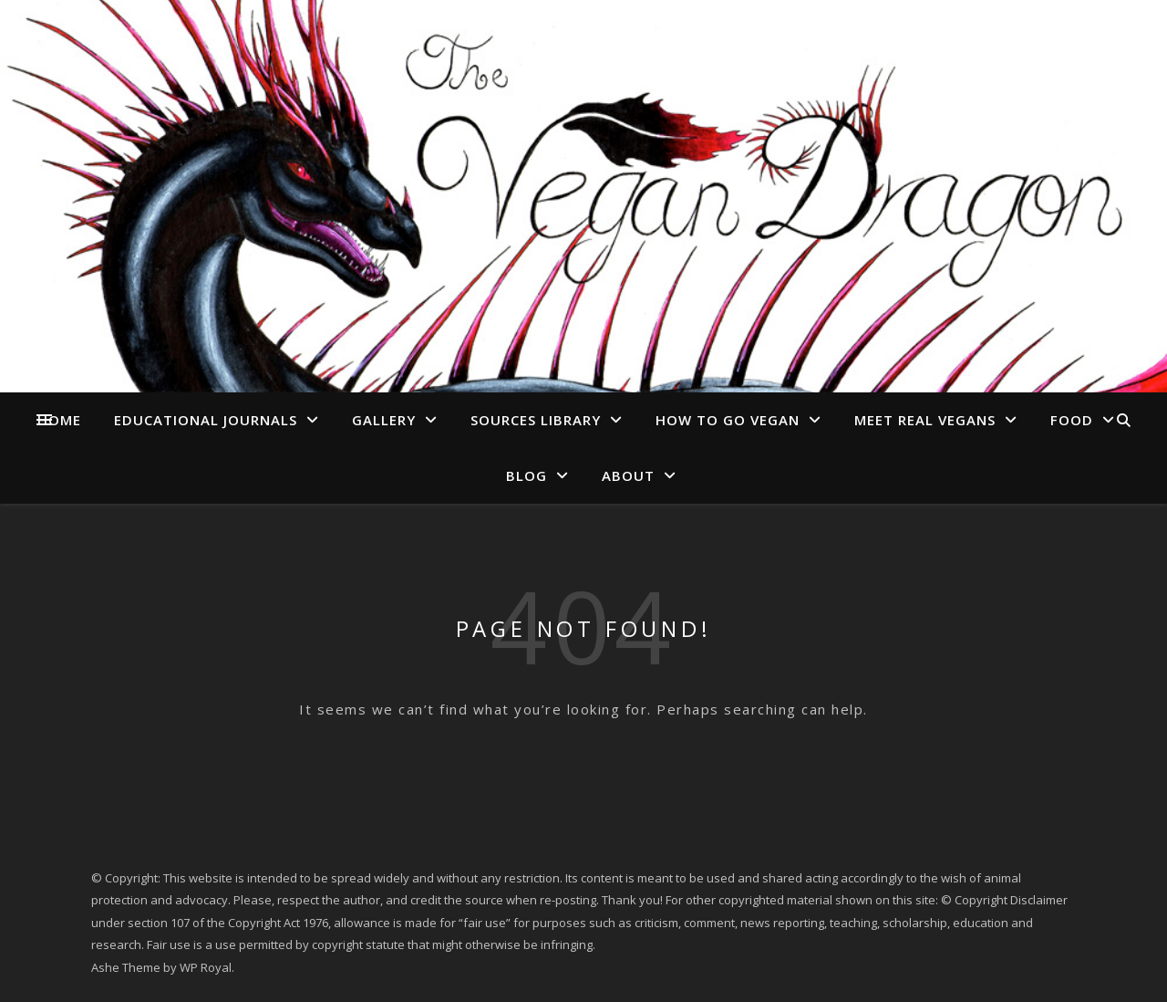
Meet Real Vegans (925, 420)
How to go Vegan (728, 420)
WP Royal (206, 967)
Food (1071, 420)
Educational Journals (205, 420)
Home (59, 420)
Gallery (384, 420)
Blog (526, 475)
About (628, 475)
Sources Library (535, 420)
